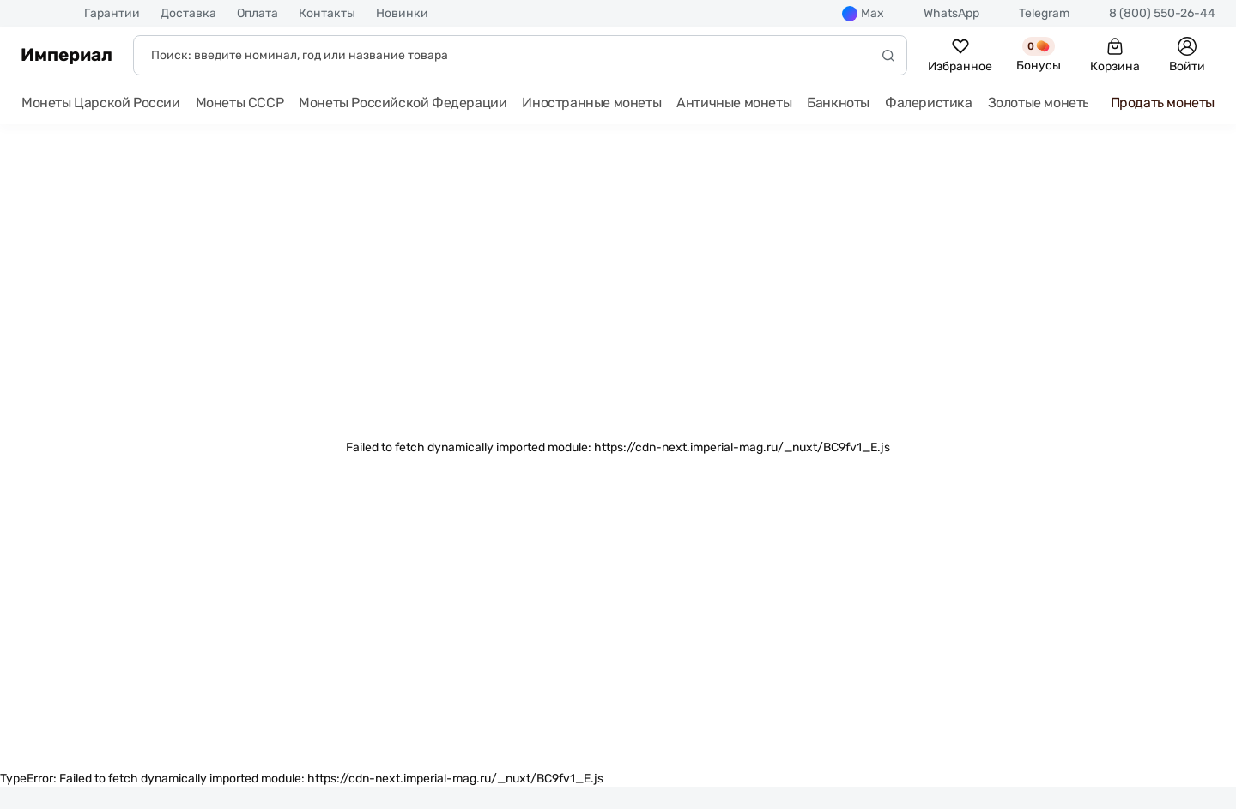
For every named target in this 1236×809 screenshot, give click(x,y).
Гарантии (112, 14)
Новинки (402, 14)
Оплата (257, 14)
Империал (66, 55)
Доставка (188, 14)
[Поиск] (520, 55)
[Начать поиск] (888, 55)
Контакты (327, 14)
